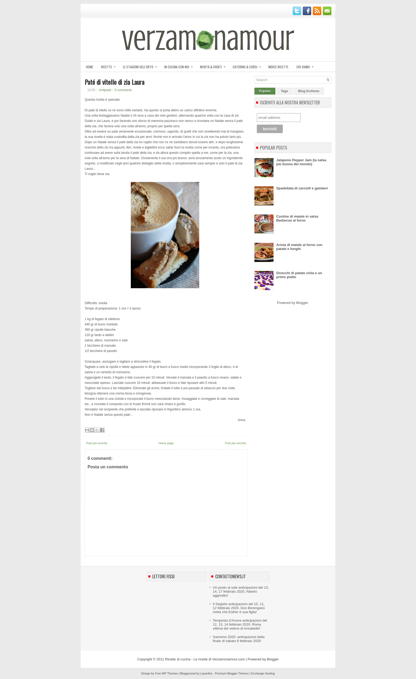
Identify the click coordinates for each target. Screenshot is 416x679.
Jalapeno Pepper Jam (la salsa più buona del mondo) (301, 162)
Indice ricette (278, 67)
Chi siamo (306, 65)
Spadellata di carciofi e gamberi (302, 188)
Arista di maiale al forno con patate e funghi (299, 247)
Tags (284, 91)
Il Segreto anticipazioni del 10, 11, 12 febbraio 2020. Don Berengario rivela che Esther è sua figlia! (239, 608)
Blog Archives (308, 91)
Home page (166, 443)
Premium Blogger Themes (232, 673)
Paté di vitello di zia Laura (114, 82)
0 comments (123, 90)
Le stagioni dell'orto (141, 65)
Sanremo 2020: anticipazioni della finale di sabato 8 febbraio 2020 (239, 639)
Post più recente (96, 443)
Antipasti (105, 90)
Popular (265, 91)
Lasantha (206, 673)
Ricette (110, 65)
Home (89, 67)
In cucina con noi (180, 65)
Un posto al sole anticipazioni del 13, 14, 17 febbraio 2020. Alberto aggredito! (241, 591)
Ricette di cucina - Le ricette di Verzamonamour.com (205, 659)
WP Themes (170, 673)
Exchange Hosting (263, 673)
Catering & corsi (248, 65)
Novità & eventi (214, 65)
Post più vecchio (235, 443)
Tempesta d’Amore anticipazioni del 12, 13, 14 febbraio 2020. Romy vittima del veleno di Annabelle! (240, 624)
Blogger (302, 303)
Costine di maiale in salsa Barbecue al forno (297, 218)
